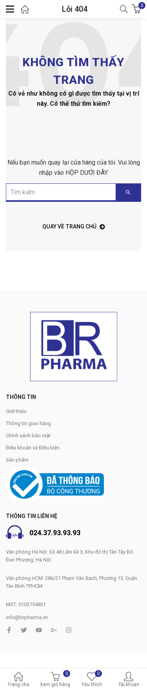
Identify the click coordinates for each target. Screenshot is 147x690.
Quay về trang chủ (73, 226)
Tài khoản (128, 680)
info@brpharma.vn (27, 617)
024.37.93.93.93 (54, 533)
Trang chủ (18, 680)
